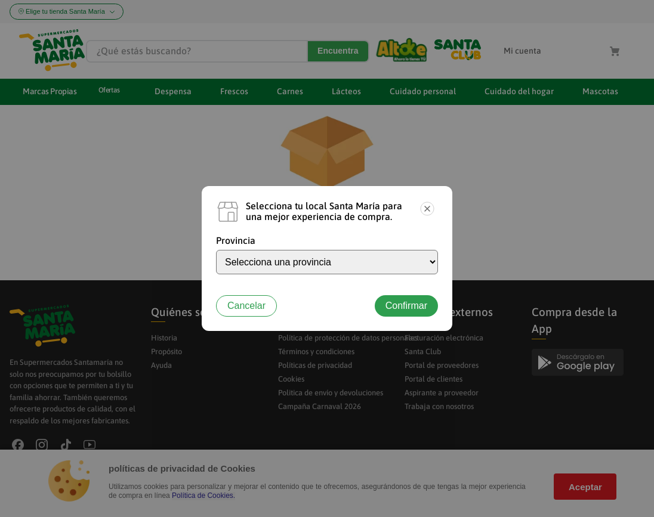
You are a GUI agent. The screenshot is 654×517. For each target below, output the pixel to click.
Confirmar (406, 306)
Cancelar (246, 306)
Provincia (235, 240)
